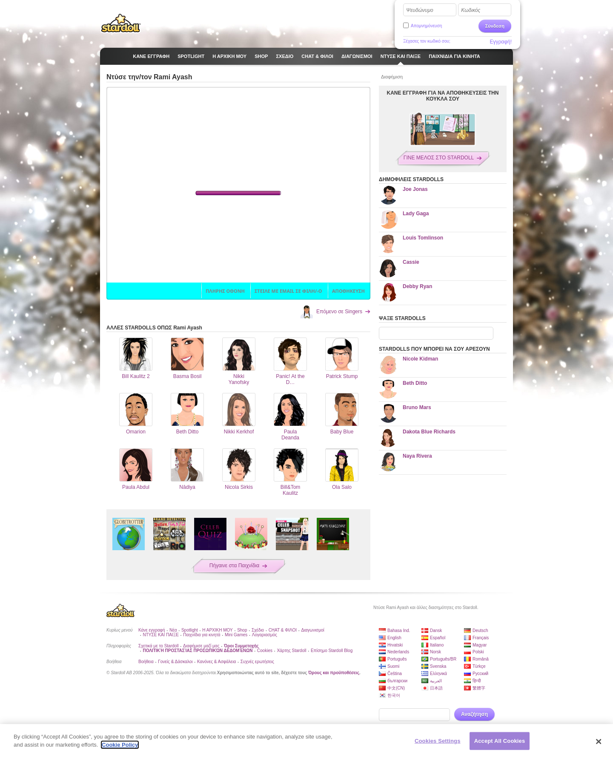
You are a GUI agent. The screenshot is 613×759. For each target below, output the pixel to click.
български (397, 680)
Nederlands (398, 651)
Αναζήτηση (474, 714)
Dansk (436, 630)
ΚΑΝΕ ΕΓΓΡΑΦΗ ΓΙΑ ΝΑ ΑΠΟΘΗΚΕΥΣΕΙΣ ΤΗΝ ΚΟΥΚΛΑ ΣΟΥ (443, 96)
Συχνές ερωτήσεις (257, 661)
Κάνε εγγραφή (151, 630)
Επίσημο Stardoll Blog (331, 650)
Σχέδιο (258, 630)
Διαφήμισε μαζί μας (201, 646)
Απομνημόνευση (426, 25)
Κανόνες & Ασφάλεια (216, 661)
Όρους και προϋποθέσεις (333, 672)
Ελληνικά (438, 673)
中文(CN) (396, 688)
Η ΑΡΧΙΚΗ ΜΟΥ (217, 630)
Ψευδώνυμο (419, 10)
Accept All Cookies (499, 741)
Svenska (438, 666)
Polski (478, 651)
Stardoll (121, 23)
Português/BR (443, 659)
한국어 (393, 695)
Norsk (435, 651)
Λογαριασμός (264, 634)
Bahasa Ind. (398, 630)
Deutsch (480, 630)
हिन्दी (477, 680)
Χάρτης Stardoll (291, 650)
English (394, 637)
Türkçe (479, 666)
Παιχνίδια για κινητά (201, 634)
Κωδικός (470, 10)
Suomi (393, 666)
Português (397, 659)
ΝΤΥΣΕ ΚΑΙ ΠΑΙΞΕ (160, 634)
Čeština (394, 673)
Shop (242, 630)
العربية (436, 680)
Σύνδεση (494, 26)
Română (481, 659)
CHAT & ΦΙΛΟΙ (283, 630)
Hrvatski (395, 645)
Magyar (480, 645)
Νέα (173, 630)
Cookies (264, 650)
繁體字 (479, 688)
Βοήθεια (146, 661)
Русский (480, 673)
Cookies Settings (438, 741)
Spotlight (189, 630)
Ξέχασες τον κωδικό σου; (426, 41)
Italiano (437, 645)
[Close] (599, 741)
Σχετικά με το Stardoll (158, 646)
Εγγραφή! (501, 42)
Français (481, 637)
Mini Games (236, 634)
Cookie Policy (120, 745)
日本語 (436, 688)
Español (437, 637)
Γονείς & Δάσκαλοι (175, 661)
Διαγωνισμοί (312, 630)
